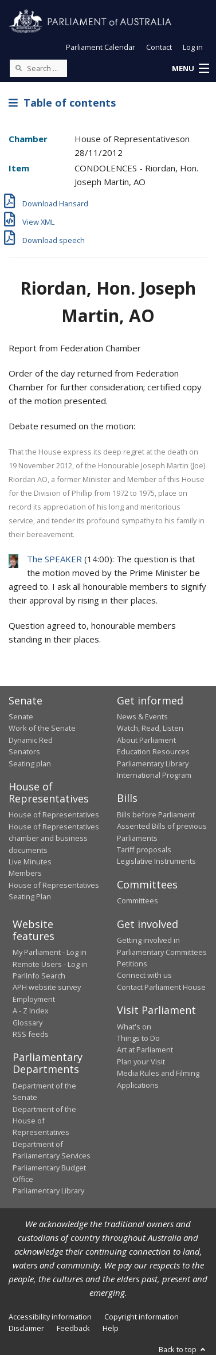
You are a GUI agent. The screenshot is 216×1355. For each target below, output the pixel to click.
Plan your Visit (141, 1061)
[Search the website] (38, 68)
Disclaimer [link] (26, 1328)
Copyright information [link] (141, 1316)
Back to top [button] (183, 1349)
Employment (34, 999)
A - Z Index (31, 1010)
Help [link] (111, 1328)
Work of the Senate (42, 728)
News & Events (142, 716)
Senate (21, 716)
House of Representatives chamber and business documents (54, 838)
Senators (24, 751)
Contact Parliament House (161, 987)
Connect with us (144, 975)
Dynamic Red (31, 740)
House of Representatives (54, 814)
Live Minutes (30, 861)
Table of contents (62, 102)
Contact (159, 47)
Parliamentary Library (152, 763)
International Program (154, 775)
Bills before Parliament (156, 814)
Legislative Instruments (156, 861)
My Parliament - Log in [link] (50, 952)
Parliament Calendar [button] (100, 47)
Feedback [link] (73, 1328)
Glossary (27, 1022)
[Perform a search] (18, 67)
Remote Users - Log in (50, 964)
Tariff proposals (144, 849)
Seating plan (30, 763)
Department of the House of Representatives (44, 1121)
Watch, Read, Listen (150, 728)
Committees (137, 900)
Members (25, 873)
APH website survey (47, 987)
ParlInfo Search (39, 975)
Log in (193, 47)
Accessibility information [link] (50, 1316)
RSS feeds (31, 1034)
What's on (134, 1026)
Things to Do (138, 1038)
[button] (190, 69)
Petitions (132, 963)
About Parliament (146, 740)
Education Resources (153, 751)
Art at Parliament (145, 1049)
